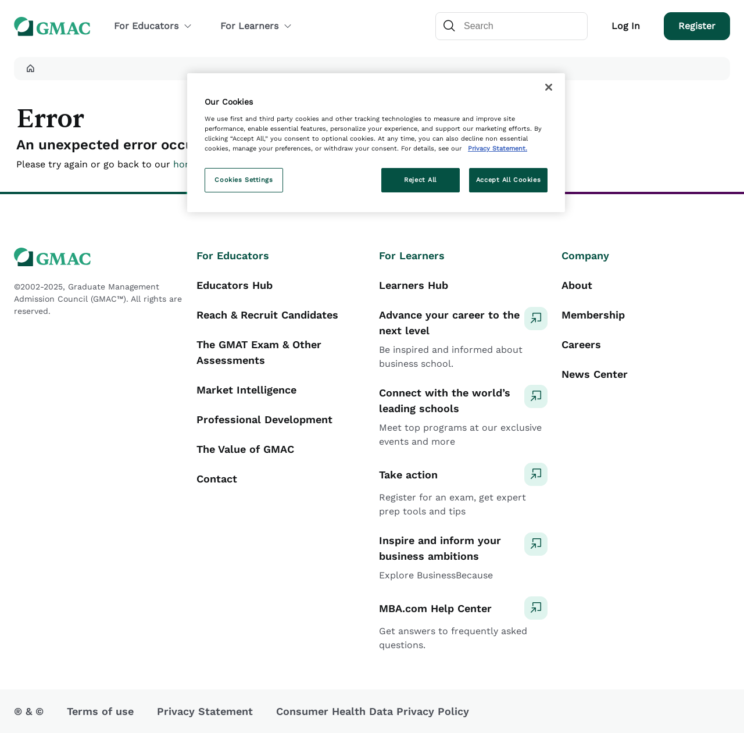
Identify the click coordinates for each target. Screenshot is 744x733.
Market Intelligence (246, 390)
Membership (593, 315)
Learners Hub (413, 285)
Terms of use (100, 711)
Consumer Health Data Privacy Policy (372, 711)
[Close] (548, 87)
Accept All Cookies (508, 180)
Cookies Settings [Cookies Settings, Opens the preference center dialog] (243, 180)
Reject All (420, 180)
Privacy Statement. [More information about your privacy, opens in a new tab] (497, 148)
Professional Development (264, 419)
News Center (594, 374)
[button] (30, 69)
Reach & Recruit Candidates (267, 315)
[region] (376, 142)
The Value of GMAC (245, 449)
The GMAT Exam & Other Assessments (258, 352)
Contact (216, 479)
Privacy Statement (205, 711)
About (576, 285)
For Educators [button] (153, 25)
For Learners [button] (256, 25)
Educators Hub (234, 285)
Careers (581, 344)
